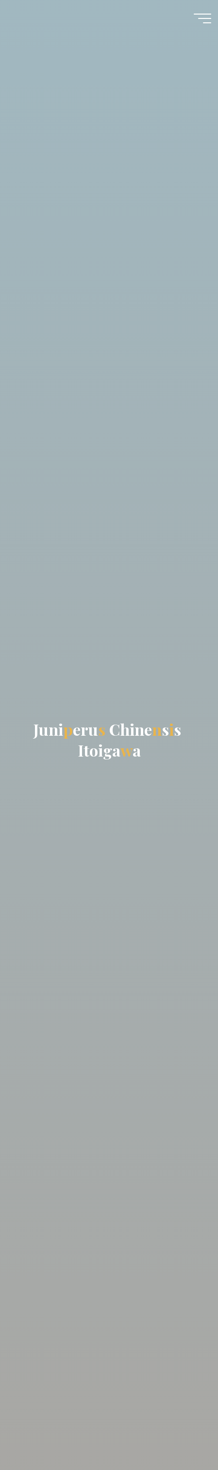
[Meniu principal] (202, 18)
